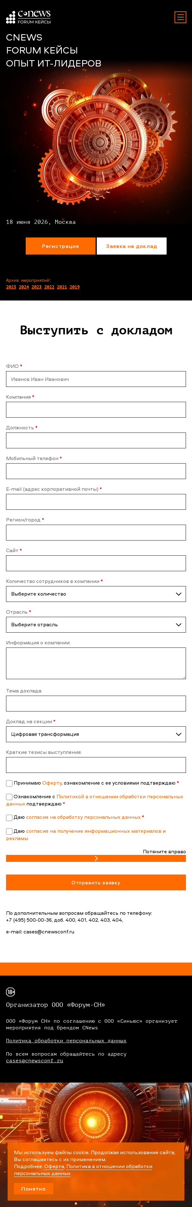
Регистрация (60, 246)
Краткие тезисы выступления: (44, 752)
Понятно (33, 1188)
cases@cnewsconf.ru (34, 1061)
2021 (62, 287)
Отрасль (18, 611)
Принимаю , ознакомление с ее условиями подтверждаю (96, 782)
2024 (24, 287)
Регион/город (25, 519)
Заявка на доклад (131, 246)
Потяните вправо (164, 851)
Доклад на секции (31, 721)
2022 (49, 287)
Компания (20, 396)
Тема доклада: (24, 690)
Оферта (54, 1166)
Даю (79, 816)
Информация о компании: (38, 642)
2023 (36, 287)
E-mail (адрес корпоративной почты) (54, 488)
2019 (75, 287)
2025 (11, 287)
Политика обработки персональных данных (66, 1041)
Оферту (52, 782)
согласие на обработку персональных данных (83, 816)
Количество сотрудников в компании (54, 581)
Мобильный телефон (34, 458)
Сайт (14, 550)
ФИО (14, 366)
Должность (21, 427)
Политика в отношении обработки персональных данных (83, 1170)
